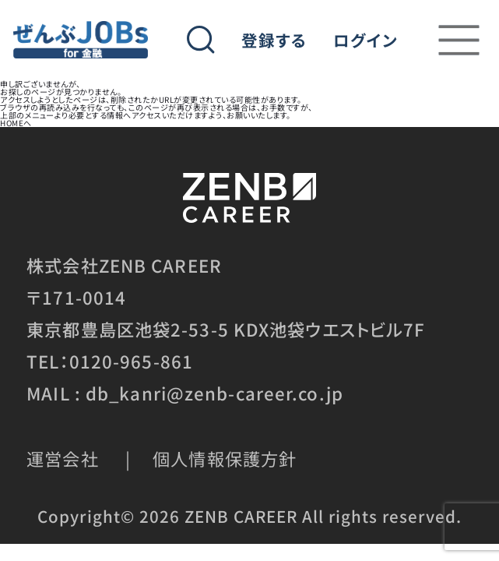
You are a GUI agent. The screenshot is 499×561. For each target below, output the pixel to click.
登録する (274, 40)
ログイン (365, 40)
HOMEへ (16, 123)
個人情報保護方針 (225, 458)
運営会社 (62, 458)
